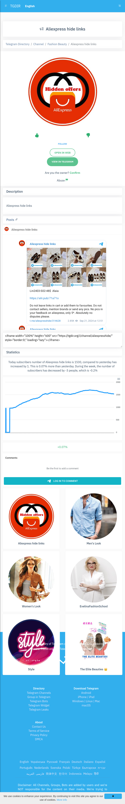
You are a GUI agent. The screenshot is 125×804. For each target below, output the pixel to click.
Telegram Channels (39, 693)
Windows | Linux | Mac (86, 701)
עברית (101, 767)
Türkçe (76, 767)
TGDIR (15, 6)
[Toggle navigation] (119, 6)
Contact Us (39, 726)
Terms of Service (39, 731)
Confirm (75, 173)
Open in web (62, 152)
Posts (10, 220)
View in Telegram (62, 161)
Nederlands (41, 767)
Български (89, 767)
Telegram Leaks (39, 709)
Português (26, 767)
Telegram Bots (39, 701)
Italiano (88, 762)
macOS (86, 705)
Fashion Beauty (57, 44)
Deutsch (77, 762)
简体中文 (51, 773)
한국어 (63, 773)
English (24, 762)
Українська (38, 762)
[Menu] (118, 379)
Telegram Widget (39, 705)
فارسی (40, 773)
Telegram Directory (17, 44)
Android (86, 693)
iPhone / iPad (86, 697)
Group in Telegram (38, 697)
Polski (66, 767)
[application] (62, 407)
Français (64, 762)
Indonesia (75, 773)
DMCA (39, 739)
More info (62, 799)
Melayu (87, 773)
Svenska (56, 767)
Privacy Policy (38, 735)
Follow (62, 143)
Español (100, 762)
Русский (52, 762)
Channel (38, 44)
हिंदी (96, 773)
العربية (30, 773)
